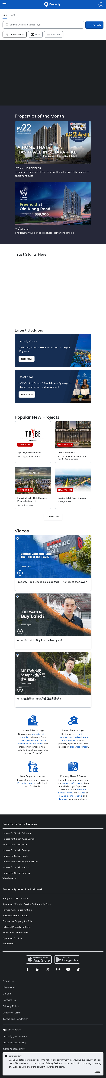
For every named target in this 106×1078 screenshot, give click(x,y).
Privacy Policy (11, 1006)
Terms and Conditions (15, 1018)
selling (70, 795)
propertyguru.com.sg (14, 1042)
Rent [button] (12, 14)
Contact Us (9, 999)
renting (78, 795)
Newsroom (9, 987)
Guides (81, 792)
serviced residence (78, 737)
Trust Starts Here (53, 293)
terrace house (36, 743)
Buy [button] (5, 14)
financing (63, 799)
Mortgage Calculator (72, 783)
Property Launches (26, 783)
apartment (32, 740)
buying (62, 795)
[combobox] (47, 24)
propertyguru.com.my (15, 1036)
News (69, 792)
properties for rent (79, 746)
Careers (7, 993)
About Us (8, 980)
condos (22, 740)
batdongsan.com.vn (14, 1048)
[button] (53, 516)
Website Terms (12, 1012)
